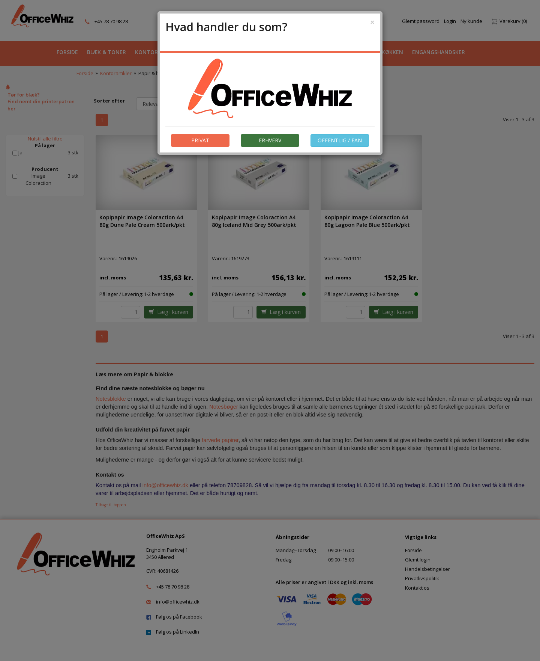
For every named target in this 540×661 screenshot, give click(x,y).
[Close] (372, 22)
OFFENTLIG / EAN (340, 140)
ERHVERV (270, 140)
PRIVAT (200, 140)
